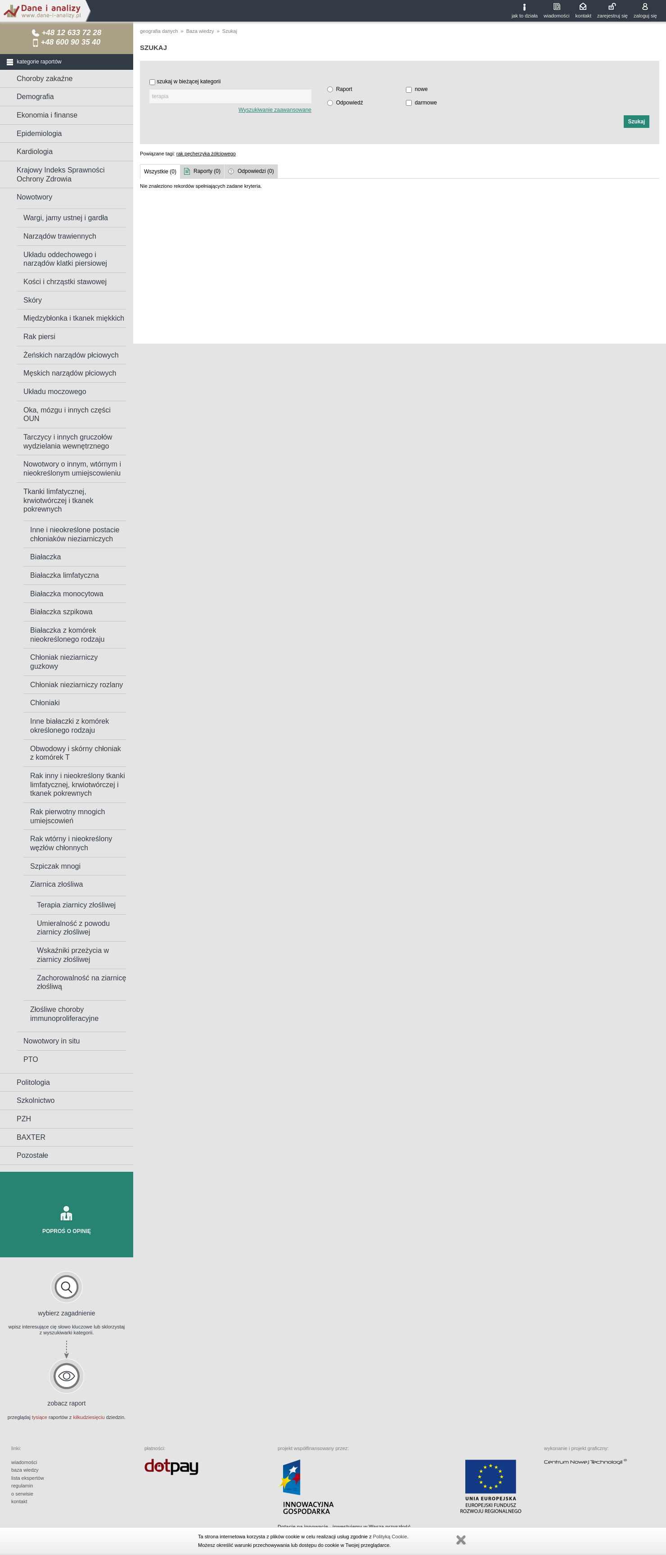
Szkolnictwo (35, 1100)
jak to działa (525, 15)
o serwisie (22, 1493)
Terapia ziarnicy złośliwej (76, 905)
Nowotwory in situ (51, 1041)
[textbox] (230, 96)
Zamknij (461, 1540)
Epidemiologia (39, 133)
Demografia (35, 96)
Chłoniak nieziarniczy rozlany (76, 685)
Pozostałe (32, 1155)
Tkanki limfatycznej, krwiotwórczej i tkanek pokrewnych (58, 500)
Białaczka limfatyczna (64, 575)
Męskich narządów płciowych (69, 373)
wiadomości (556, 15)
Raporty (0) (207, 171)
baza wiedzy (25, 1470)
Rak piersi (39, 336)
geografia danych (159, 31)
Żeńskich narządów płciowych (71, 355)
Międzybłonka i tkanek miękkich (73, 318)
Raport (344, 89)
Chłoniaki (45, 703)
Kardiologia (35, 151)
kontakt (583, 15)
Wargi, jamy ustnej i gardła (65, 218)
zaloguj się (645, 15)
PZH (24, 1119)
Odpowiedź (349, 103)
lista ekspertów (27, 1478)
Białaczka (45, 557)
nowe (421, 89)
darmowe (426, 103)
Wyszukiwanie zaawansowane (274, 110)
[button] (636, 121)
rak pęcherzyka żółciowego (206, 153)
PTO (30, 1059)
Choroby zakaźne (45, 78)
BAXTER (31, 1137)
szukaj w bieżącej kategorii (188, 81)
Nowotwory (34, 197)
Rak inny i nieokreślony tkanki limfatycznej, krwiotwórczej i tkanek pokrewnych (77, 784)
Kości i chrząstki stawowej (65, 282)
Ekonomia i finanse (47, 115)
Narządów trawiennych (59, 236)
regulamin (22, 1485)
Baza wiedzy (200, 31)
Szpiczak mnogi (55, 866)
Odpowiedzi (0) (256, 171)
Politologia (33, 1082)
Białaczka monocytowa (67, 594)
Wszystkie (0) (160, 171)
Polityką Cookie (390, 1536)
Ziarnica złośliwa (56, 884)
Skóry (32, 300)
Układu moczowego (54, 391)
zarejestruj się (612, 15)
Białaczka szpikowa (61, 612)
